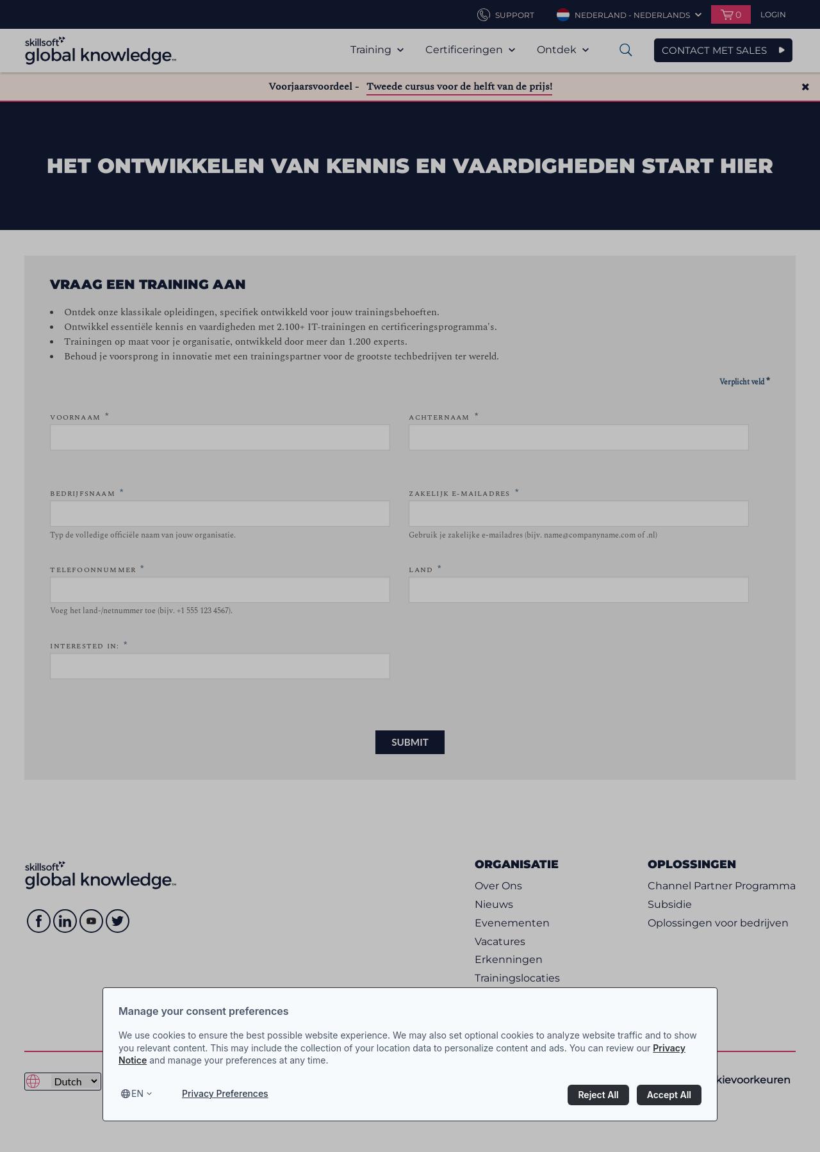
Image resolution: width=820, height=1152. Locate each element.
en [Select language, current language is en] (137, 1093)
